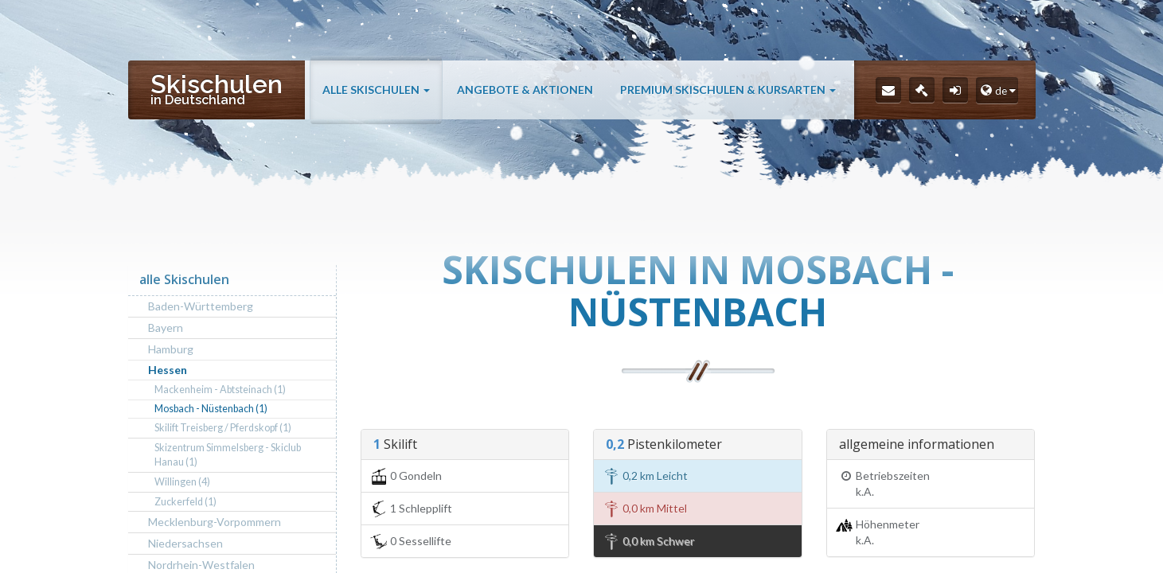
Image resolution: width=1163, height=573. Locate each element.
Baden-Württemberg (200, 306)
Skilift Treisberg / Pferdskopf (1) (222, 428)
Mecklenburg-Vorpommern (214, 521)
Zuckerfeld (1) (185, 502)
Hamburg (170, 349)
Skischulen (216, 88)
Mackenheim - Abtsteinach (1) (220, 390)
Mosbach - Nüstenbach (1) (210, 409)
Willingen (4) (182, 482)
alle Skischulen (376, 89)
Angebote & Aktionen (525, 89)
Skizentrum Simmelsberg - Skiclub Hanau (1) (227, 455)
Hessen (167, 369)
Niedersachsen (185, 543)
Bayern (165, 327)
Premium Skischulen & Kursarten (728, 89)
